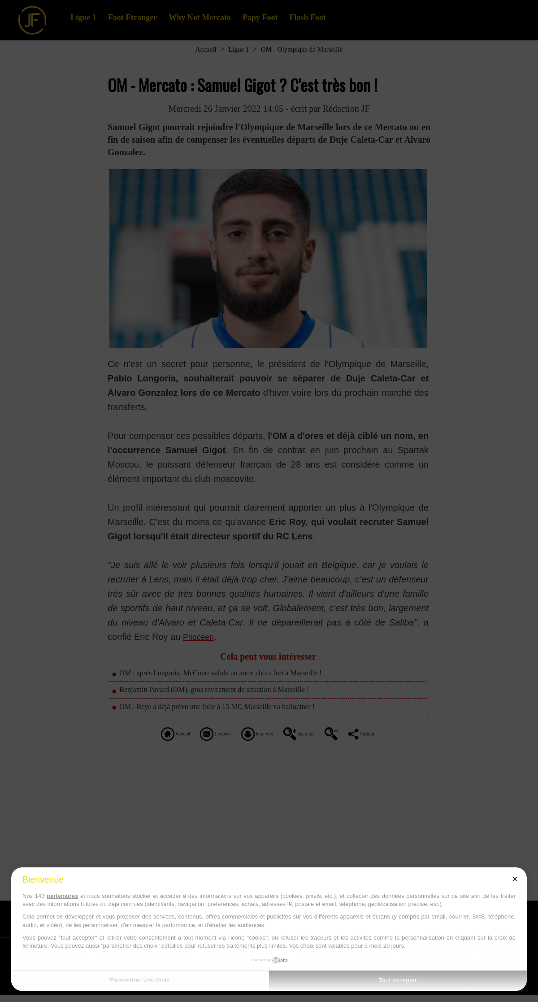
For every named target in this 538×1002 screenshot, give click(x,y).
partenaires (62, 896)
